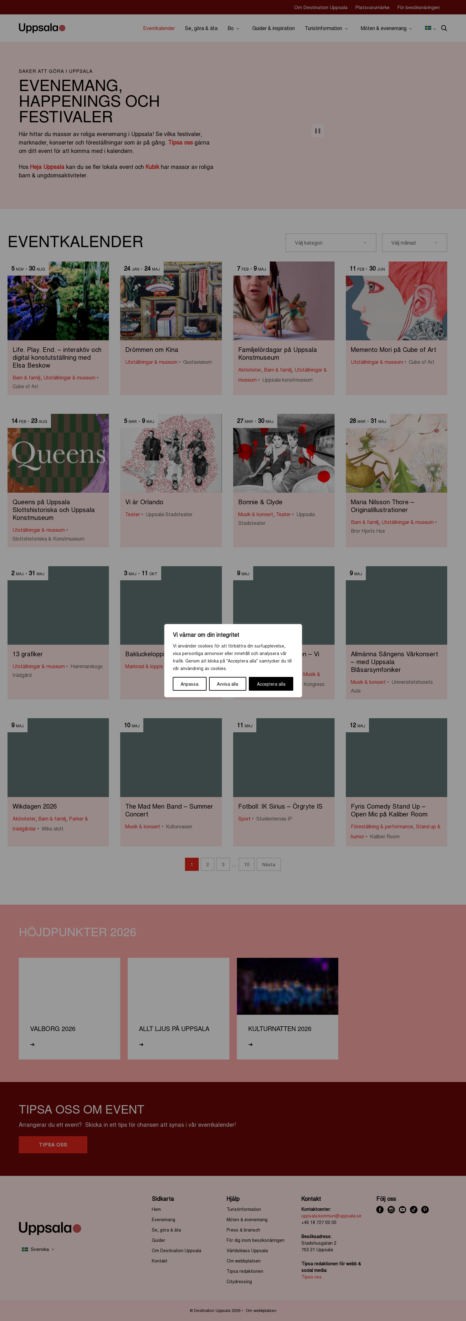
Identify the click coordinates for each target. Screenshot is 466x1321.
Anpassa (189, 684)
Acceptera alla (271, 684)
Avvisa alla (227, 684)
